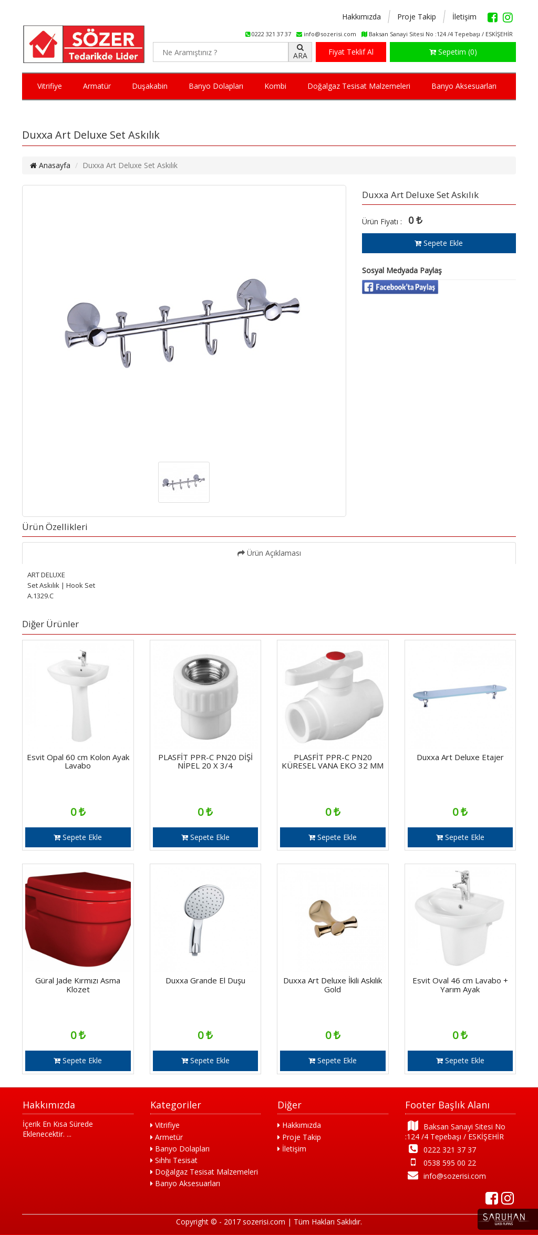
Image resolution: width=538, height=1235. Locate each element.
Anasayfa (50, 165)
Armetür (166, 1137)
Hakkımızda (361, 17)
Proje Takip (416, 17)
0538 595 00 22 (441, 1162)
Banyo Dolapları (216, 86)
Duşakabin (150, 86)
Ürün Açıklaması (269, 553)
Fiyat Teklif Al (351, 52)
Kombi (275, 86)
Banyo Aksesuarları (463, 86)
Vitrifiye (49, 86)
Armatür (97, 86)
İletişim (464, 17)
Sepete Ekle (439, 243)
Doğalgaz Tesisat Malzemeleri (358, 86)
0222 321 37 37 (441, 1149)
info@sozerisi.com (446, 1175)
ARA (300, 52)
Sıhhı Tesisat (174, 1160)
